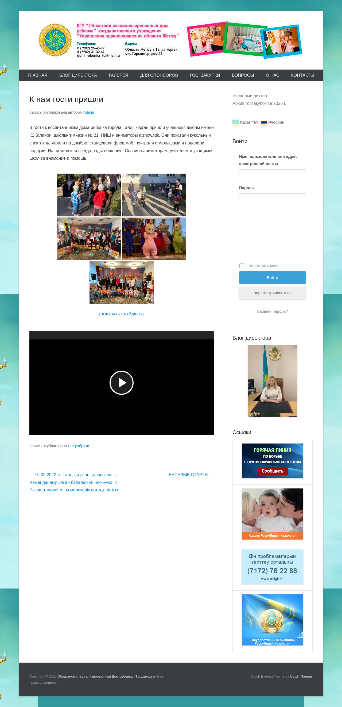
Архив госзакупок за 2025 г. (259, 103)
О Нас (272, 75)
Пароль (246, 187)
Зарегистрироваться (273, 293)
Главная (37, 75)
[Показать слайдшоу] (121, 314)
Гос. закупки (205, 75)
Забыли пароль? (272, 311)
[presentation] (261, 235)
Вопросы (243, 75)
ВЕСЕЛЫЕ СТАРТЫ (191, 474)
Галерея (118, 75)
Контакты (302, 75)
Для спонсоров (159, 75)
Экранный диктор (249, 95)
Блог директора (78, 75)
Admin (88, 112)
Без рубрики (78, 446)
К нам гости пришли (66, 99)
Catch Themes (301, 676)
